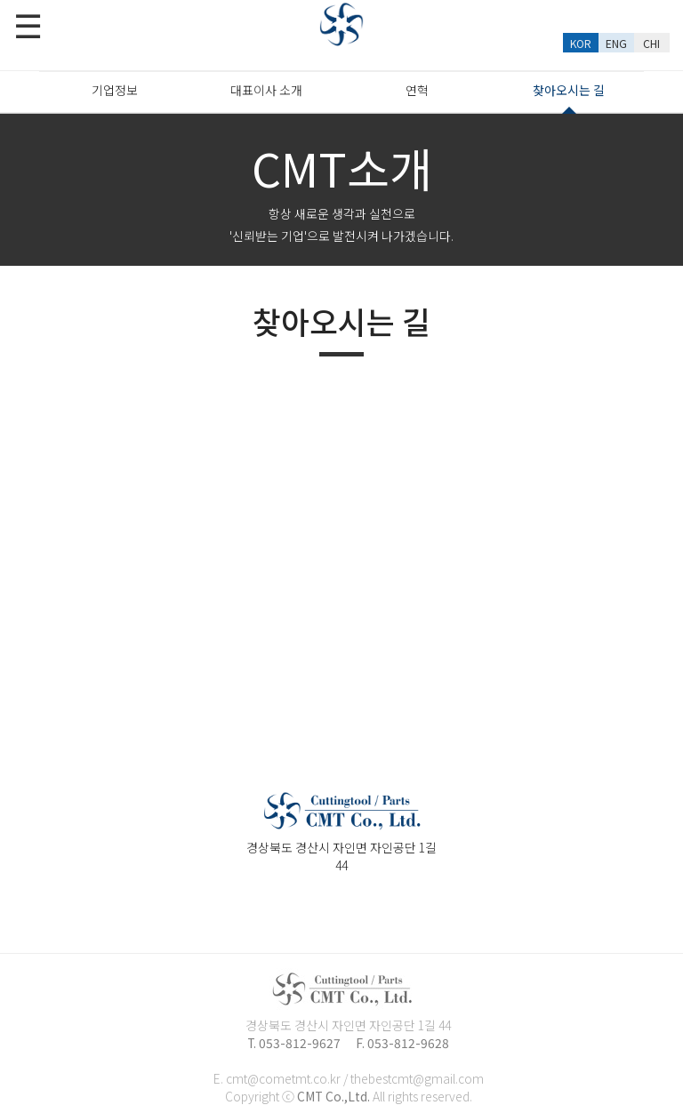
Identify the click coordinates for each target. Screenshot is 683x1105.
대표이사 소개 (266, 90)
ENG (616, 43)
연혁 (417, 90)
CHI (651, 43)
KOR (580, 43)
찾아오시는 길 (569, 96)
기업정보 (115, 90)
